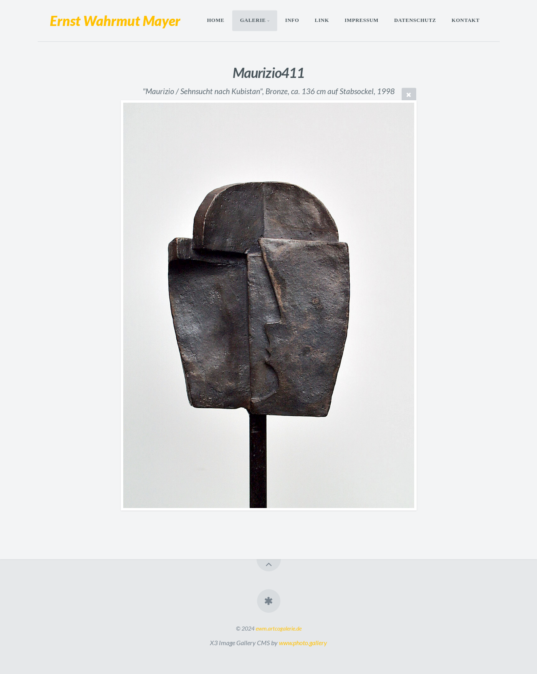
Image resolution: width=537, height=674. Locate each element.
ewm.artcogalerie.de (279, 628)
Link (321, 21)
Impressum (361, 21)
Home (216, 21)
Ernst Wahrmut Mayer (115, 20)
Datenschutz (415, 21)
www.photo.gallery (303, 642)
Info (292, 21)
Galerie (253, 21)
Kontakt (465, 21)
